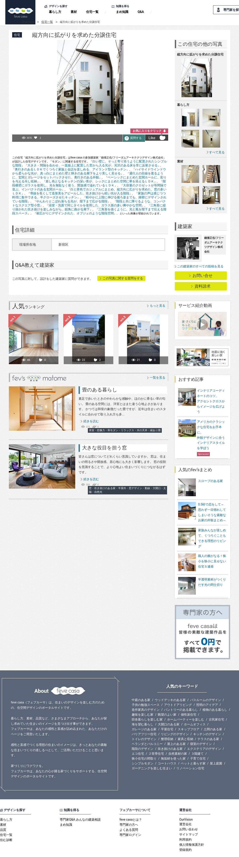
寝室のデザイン (201, 729)
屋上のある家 (176, 729)
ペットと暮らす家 (193, 749)
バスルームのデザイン (205, 685)
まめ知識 (122, 12)
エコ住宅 (138, 739)
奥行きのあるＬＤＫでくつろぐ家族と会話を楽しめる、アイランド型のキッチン (70, 169)
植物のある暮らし (214, 695)
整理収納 (167, 725)
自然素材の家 (177, 739)
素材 (74, 12)
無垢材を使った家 (173, 744)
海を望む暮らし (142, 710)
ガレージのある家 (144, 715)
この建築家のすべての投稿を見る (200, 266)
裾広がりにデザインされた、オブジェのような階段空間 (75, 213)
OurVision (186, 805)
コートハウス (167, 749)
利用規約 (185, 825)
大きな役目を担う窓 (104, 447)
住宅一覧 (92, 12)
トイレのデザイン (144, 725)
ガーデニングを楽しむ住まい (152, 754)
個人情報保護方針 (191, 830)
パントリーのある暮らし (181, 695)
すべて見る (217, 152)
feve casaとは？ (131, 805)
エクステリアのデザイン (204, 734)
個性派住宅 (188, 700)
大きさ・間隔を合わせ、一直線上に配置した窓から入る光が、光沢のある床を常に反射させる (92, 165)
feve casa (28, 22)
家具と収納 (185, 725)
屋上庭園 (216, 749)
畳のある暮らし (99, 390)
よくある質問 (129, 815)
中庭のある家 (141, 685)
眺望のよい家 (167, 700)
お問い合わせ (188, 815)
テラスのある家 (208, 725)
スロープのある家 (210, 481)
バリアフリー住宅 (144, 720)
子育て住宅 (198, 744)
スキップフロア (188, 715)
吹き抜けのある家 (170, 734)
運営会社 (185, 810)
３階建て (197, 739)
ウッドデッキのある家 (170, 685)
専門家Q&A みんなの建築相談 (80, 805)
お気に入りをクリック (147, 130)
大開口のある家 (168, 710)
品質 (3, 815)
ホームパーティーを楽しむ (185, 705)
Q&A (141, 12)
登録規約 (185, 835)
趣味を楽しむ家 (142, 700)
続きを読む (91, 421)
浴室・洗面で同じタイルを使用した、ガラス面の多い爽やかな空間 (95, 205)
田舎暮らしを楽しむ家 (147, 705)
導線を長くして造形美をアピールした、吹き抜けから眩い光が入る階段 (79, 193)
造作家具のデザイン (146, 695)
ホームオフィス (195, 710)
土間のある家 (213, 715)
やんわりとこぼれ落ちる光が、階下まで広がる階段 (72, 201)
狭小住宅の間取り (144, 744)
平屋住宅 (167, 715)
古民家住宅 (216, 705)
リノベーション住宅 (190, 754)
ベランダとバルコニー (147, 729)
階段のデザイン (142, 734)
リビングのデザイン (175, 720)
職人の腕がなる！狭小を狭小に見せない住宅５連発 (212, 558)
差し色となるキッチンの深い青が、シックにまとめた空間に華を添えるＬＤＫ (100, 181)
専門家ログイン (130, 820)
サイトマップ (188, 820)
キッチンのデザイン (207, 720)
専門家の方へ (129, 810)
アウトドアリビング (178, 690)
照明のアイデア (207, 690)
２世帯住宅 (156, 739)
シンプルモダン (142, 749)
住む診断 (6, 825)
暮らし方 (55, 12)
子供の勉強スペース (146, 690)
